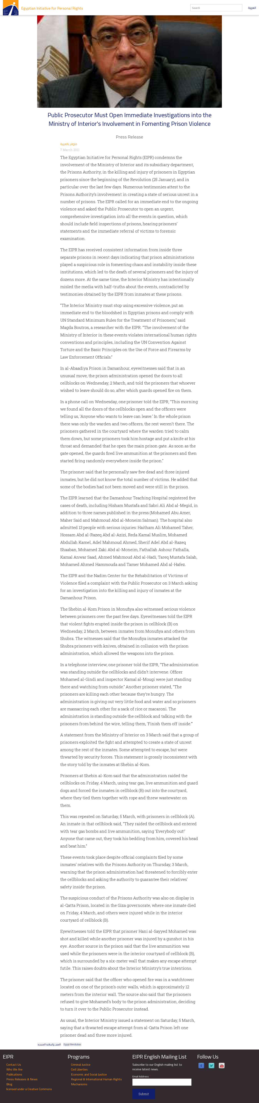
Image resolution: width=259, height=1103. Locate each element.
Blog (9, 1084)
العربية (252, 8)
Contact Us (13, 1064)
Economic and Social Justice (89, 1074)
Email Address (141, 1077)
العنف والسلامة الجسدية (49, 1044)
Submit (144, 1094)
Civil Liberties (79, 1069)
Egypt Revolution (72, 1044)
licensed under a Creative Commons (29, 1089)
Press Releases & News (22, 1079)
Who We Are (14, 1069)
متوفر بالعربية (68, 144)
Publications (14, 1074)
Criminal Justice (80, 1064)
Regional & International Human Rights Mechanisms (96, 1081)
